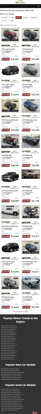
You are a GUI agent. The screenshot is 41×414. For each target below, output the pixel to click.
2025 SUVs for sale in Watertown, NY (8, 329)
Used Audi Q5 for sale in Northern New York (10, 410)
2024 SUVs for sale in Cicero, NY (7, 336)
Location (25, 17)
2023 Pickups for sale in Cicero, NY (8, 343)
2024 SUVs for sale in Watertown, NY (8, 334)
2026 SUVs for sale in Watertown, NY (8, 325)
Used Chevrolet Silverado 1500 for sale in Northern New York (12, 407)
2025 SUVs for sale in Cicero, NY (7, 331)
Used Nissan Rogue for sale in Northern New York (11, 392)
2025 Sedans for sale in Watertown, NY (9, 332)
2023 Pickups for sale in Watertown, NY (9, 345)
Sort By (12, 20)
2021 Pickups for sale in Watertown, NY (9, 355)
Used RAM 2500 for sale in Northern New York (10, 390)
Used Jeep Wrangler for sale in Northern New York (11, 403)
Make (12, 17)
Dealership (34, 17)
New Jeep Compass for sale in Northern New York (11, 374)
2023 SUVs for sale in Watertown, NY (8, 339)
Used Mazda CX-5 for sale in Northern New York (10, 396)
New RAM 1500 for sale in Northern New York (10, 368)
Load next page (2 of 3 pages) (20, 311)
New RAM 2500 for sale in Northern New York (10, 370)
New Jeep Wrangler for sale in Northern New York (11, 375)
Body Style (5, 17)
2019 (19, 17)
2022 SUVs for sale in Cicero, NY (7, 348)
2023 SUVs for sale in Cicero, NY (7, 341)
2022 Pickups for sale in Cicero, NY (8, 350)
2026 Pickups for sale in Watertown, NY (9, 327)
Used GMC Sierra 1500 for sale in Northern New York (11, 404)
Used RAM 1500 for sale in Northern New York (10, 389)
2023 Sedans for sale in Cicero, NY (8, 346)
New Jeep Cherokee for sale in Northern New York (11, 377)
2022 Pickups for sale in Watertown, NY (9, 352)
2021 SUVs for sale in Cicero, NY (7, 353)
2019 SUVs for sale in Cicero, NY (7, 359)
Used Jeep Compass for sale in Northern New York (11, 401)
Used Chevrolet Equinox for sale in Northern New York (12, 408)
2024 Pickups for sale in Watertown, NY (9, 338)
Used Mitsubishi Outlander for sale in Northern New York (12, 394)
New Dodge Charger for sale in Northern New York (11, 379)
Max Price (4, 20)
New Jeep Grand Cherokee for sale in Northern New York (12, 372)
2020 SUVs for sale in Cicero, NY (7, 357)
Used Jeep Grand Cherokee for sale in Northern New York (12, 399)
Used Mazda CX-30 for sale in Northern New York (11, 397)
